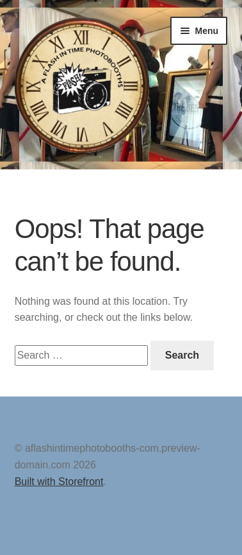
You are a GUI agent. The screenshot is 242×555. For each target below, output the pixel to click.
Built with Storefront (59, 481)
